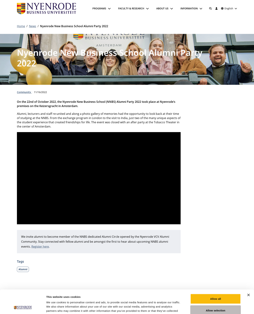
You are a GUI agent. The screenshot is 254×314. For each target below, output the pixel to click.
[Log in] (216, 8)
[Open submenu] (109, 8)
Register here (40, 246)
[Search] (210, 8)
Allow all (215, 276)
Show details (185, 307)
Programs (99, 8)
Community (24, 92)
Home (21, 26)
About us (162, 8)
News (32, 26)
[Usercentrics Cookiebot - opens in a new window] (22, 307)
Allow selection (215, 288)
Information (189, 8)
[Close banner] (248, 272)
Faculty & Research (131, 8)
